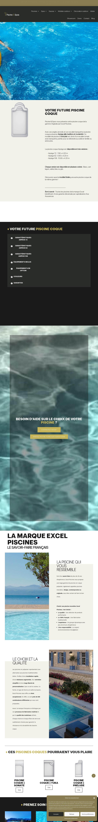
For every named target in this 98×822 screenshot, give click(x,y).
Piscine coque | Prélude (78, 783)
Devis (80, 18)
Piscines (34, 11)
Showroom (71, 18)
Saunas (51, 11)
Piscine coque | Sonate (19, 783)
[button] (94, 798)
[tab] (21, 238)
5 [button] (94, 776)
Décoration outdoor (81, 11)
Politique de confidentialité (71, 818)
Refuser (71, 814)
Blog (93, 18)
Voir (19, 790)
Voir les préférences (88, 814)
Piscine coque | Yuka (49, 781)
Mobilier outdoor (64, 11)
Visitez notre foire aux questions (49, 437)
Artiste (92, 11)
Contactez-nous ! (49, 430)
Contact (86, 18)
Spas (43, 11)
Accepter (56, 814)
